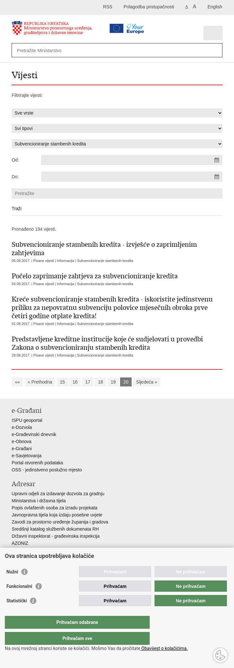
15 (62, 382)
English (215, 6)
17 (87, 382)
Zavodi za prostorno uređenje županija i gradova (60, 521)
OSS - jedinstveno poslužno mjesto (47, 469)
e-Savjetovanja (27, 455)
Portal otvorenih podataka (37, 462)
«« (17, 382)
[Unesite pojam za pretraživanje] (99, 50)
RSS (107, 6)
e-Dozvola (22, 427)
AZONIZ (20, 543)
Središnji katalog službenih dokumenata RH (55, 529)
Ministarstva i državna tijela (39, 500)
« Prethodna (40, 382)
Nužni (12, 584)
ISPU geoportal (27, 420)
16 (75, 382)
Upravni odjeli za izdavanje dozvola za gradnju (58, 493)
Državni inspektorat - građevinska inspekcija (55, 536)
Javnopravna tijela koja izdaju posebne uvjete (57, 514)
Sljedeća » (146, 382)
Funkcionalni (19, 599)
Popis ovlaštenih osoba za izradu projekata (54, 507)
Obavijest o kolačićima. (164, 648)
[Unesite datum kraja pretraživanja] (131, 177)
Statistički (16, 613)
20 (125, 382)
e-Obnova (21, 441)
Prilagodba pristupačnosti (149, 6)
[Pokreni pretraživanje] (216, 50)
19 (113, 382)
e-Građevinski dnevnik (34, 434)
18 (100, 382)
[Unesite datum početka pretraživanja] (131, 160)
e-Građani (22, 448)
